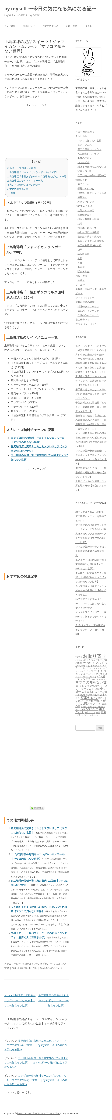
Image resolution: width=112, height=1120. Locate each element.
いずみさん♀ (55, 967)
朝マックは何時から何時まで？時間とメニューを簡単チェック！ (90, 516)
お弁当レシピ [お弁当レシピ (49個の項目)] (80, 660)
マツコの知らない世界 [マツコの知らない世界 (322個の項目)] (91, 684)
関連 (13, 193)
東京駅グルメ (84, 214)
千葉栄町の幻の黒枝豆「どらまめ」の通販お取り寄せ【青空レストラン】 (90, 407)
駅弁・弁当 (83, 271)
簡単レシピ (29, 25)
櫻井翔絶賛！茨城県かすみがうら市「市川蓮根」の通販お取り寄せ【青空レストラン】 (90, 367)
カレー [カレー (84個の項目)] (78, 668)
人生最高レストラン (88, 153)
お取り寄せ (71, 25)
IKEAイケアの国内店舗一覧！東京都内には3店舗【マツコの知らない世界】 (91, 564)
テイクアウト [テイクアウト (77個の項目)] (98, 673)
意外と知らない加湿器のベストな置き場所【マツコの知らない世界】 (90, 538)
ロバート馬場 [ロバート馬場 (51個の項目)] (94, 689)
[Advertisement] (36, 129)
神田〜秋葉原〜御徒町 (89, 245)
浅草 (79, 249)
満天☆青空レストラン (89, 149)
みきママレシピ (85, 201)
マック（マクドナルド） (88, 297)
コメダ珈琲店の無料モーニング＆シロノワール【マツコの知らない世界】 (19, 1000)
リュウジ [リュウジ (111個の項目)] (83, 689)
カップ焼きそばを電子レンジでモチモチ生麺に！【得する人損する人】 (90, 590)
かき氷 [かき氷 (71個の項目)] (90, 659)
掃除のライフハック (88, 310)
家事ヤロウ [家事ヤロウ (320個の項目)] (89, 697)
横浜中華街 (83, 254)
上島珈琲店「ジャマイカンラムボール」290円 (32, 172)
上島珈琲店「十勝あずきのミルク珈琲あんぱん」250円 (36, 176)
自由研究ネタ (82, 319)
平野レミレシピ (85, 188)
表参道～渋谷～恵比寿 (89, 236)
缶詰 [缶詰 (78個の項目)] (98, 712)
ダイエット (90, 25)
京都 (79, 262)
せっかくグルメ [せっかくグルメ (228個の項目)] (93, 662)
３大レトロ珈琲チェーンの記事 (23, 184)
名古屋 (81, 267)
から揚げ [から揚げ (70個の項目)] (97, 659)
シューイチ (83, 162)
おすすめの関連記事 (17, 188)
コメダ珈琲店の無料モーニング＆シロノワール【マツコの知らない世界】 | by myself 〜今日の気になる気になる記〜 (35, 1080)
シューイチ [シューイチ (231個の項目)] (95, 671)
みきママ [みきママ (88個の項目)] (101, 665)
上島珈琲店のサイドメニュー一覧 (25, 180)
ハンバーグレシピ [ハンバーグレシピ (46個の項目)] (89, 676)
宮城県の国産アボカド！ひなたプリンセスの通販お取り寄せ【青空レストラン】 (90, 381)
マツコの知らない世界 (89, 140)
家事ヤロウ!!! (84, 171)
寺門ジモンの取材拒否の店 (91, 175)
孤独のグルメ (84, 158)
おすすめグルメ (50, 25)
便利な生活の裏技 (84, 302)
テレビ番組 (9, 25)
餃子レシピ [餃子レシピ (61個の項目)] (94, 715)
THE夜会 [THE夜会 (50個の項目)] (78, 657)
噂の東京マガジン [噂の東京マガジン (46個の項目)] (93, 694)
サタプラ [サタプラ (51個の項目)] (83, 671)
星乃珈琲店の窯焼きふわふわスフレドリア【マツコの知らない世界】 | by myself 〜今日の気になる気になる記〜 (35, 1045)
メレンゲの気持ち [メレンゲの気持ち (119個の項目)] (89, 686)
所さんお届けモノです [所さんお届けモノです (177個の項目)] (90, 702)
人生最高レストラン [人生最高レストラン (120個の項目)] (93, 691)
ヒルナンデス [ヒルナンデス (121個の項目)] (83, 679)
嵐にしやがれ (84, 144)
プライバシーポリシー (87, 324)
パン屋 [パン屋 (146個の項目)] (101, 676)
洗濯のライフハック (88, 315)
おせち (81, 280)
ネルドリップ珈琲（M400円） (23, 168)
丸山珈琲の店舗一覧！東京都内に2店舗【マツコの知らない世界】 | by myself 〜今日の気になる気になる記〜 (36, 1062)
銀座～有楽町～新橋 (88, 219)
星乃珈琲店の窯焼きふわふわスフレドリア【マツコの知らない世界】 (53, 1000)
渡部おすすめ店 (85, 210)
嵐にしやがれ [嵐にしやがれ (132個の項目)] (85, 701)
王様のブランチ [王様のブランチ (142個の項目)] (89, 709)
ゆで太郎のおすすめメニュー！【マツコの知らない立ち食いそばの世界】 (90, 603)
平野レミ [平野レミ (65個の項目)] (98, 701)
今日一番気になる (84, 131)
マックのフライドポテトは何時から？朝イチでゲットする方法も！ (90, 616)
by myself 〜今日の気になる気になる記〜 (50, 8)
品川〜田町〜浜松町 (88, 232)
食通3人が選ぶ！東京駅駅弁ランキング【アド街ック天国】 (90, 630)
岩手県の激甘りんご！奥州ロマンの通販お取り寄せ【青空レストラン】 (90, 394)
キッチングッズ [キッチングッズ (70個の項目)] (90, 668)
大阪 (79, 258)
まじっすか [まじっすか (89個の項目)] (91, 665)
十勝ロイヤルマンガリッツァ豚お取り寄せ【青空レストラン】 (90, 486)
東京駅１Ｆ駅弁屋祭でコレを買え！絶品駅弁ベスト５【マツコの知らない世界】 (90, 577)
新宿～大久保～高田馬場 (90, 241)
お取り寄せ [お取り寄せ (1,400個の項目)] (94, 656)
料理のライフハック (88, 306)
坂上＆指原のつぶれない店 (91, 166)
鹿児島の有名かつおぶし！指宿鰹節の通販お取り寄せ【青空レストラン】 (90, 472)
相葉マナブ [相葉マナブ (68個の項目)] (90, 712)
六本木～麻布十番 (87, 227)
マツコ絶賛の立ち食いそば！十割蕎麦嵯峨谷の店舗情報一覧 (90, 551)
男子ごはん (83, 184)
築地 (79, 223)
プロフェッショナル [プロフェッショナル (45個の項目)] (99, 679)
